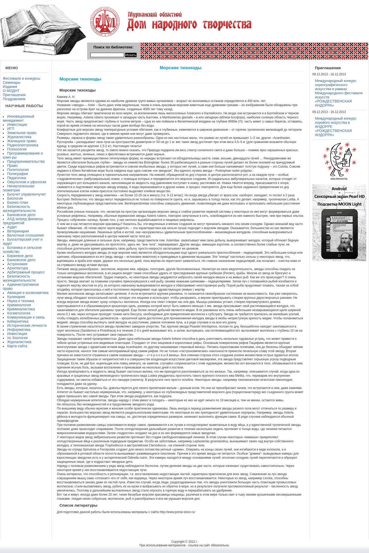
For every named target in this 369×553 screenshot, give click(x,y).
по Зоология (17, 338)
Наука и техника (20, 301)
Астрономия (17, 264)
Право (12, 165)
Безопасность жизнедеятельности (19, 208)
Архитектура (17, 268)
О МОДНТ (11, 91)
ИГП (10, 129)
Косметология (18, 313)
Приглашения (14, 95)
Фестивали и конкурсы (21, 78)
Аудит (12, 227)
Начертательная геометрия (18, 188)
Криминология (19, 305)
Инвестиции (17, 124)
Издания (10, 87)
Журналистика (19, 137)
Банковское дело (21, 215)
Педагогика (16, 178)
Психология (17, 149)
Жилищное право (21, 141)
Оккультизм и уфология (26, 182)
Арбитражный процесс (26, 272)
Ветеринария (18, 231)
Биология (15, 198)
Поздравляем (14, 99)
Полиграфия (17, 174)
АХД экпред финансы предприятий (23, 221)
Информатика (18, 329)
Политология (18, 170)
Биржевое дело (20, 256)
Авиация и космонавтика (27, 293)
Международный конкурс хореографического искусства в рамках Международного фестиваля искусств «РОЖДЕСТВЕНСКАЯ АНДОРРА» (339, 93)
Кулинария (16, 297)
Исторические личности (27, 325)
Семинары (11, 82)
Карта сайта (17, 346)
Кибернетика (17, 321)
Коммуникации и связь (26, 317)
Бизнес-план (17, 202)
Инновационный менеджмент (18, 118)
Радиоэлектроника (22, 145)
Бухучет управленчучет (26, 194)
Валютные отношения (25, 235)
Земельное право (21, 133)
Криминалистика (21, 309)
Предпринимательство (26, 161)
